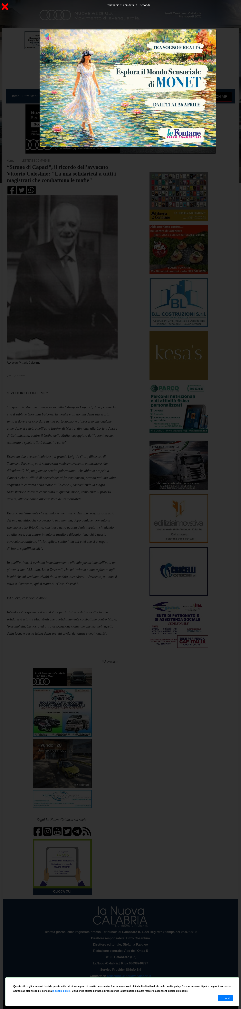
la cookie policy (61, 991)
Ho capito (225, 998)
